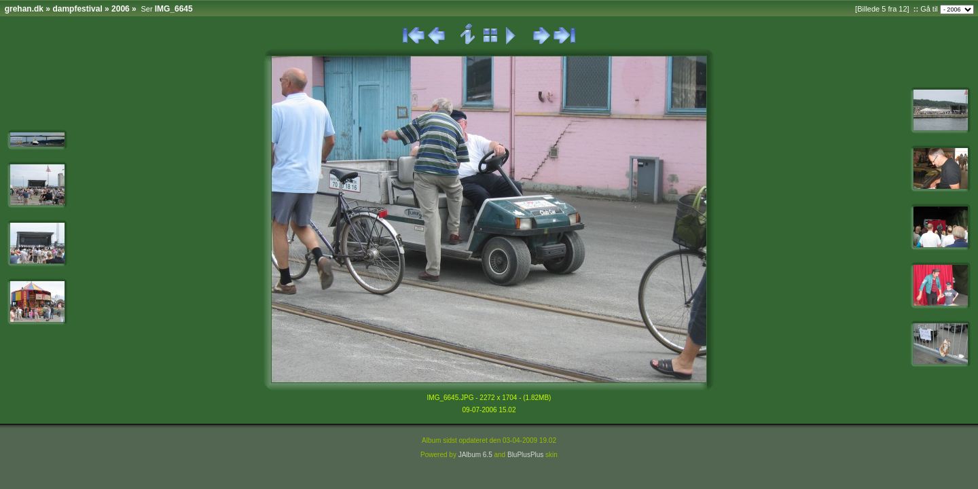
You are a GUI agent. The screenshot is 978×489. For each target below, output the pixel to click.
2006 (120, 9)
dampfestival (77, 9)
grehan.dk (24, 9)
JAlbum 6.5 (475, 454)
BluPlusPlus (525, 454)
